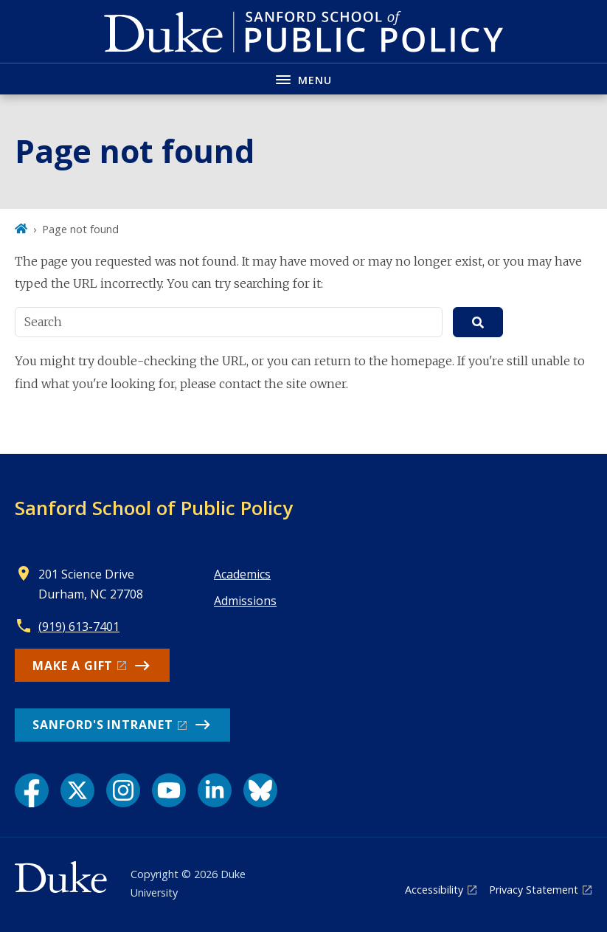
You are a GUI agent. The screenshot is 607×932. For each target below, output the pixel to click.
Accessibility (434, 890)
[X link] (77, 790)
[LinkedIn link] (215, 790)
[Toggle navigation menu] (303, 78)
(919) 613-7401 (78, 626)
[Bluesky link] (260, 790)
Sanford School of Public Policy (154, 507)
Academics (242, 574)
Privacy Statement (533, 890)
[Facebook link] (32, 790)
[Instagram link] (123, 790)
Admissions (245, 601)
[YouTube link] (169, 790)
